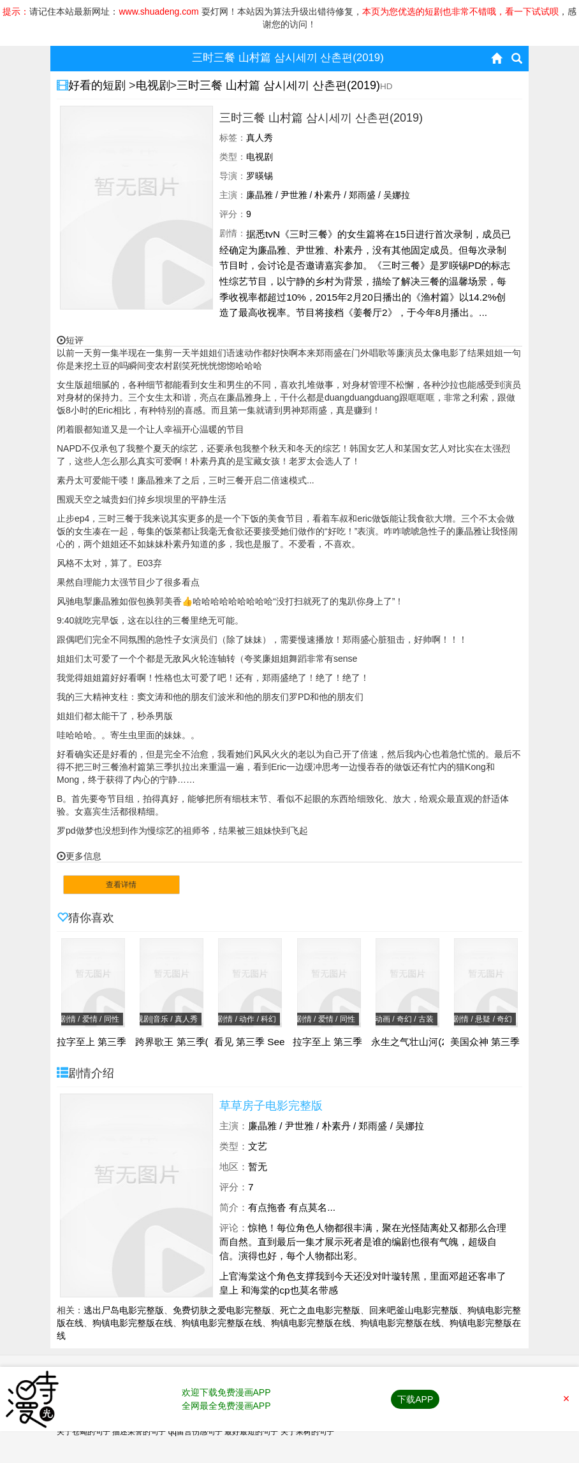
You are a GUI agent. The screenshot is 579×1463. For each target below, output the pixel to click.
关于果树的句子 (307, 1431)
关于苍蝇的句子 (83, 1431)
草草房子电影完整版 (271, 1105)
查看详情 (121, 884)
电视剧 (153, 85)
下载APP (415, 1399)
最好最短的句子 (251, 1431)
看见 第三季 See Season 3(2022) (286, 1042)
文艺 (257, 1146)
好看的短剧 (98, 85)
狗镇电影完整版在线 (132, 1323)
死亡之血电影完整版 (320, 1310)
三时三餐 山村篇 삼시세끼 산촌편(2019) (278, 85)
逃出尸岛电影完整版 (124, 1310)
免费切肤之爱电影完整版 (222, 1310)
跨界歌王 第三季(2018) (184, 1042)
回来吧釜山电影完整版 (413, 1310)
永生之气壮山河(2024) (419, 1042)
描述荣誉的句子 (139, 1431)
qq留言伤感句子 (195, 1431)
